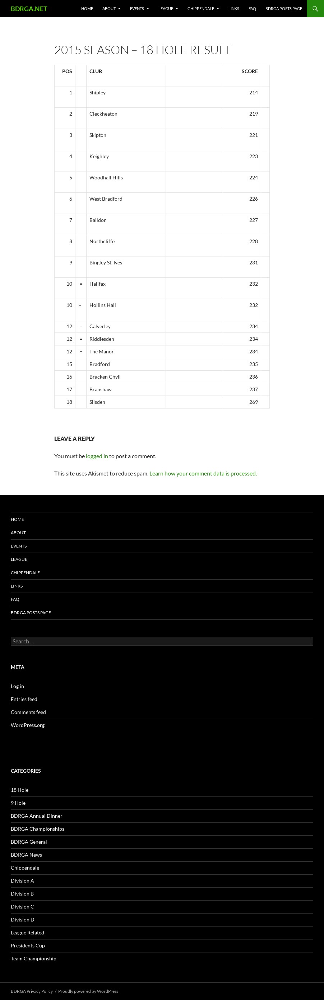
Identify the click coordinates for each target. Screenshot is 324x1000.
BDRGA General (29, 842)
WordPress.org (28, 725)
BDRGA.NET (29, 9)
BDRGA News (26, 855)
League (165, 8)
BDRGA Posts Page (283, 8)
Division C (22, 906)
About (109, 8)
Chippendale (201, 8)
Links (233, 8)
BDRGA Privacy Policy (32, 991)
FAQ (252, 8)
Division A (22, 881)
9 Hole (18, 803)
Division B (22, 893)
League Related (27, 932)
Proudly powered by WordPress (88, 991)
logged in (97, 455)
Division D (22, 919)
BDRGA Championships (37, 829)
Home (87, 8)
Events (137, 8)
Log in (17, 686)
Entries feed (24, 699)
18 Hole (19, 790)
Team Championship (33, 958)
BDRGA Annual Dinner (37, 816)
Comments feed (28, 712)
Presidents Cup (28, 945)
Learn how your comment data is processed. (203, 473)
